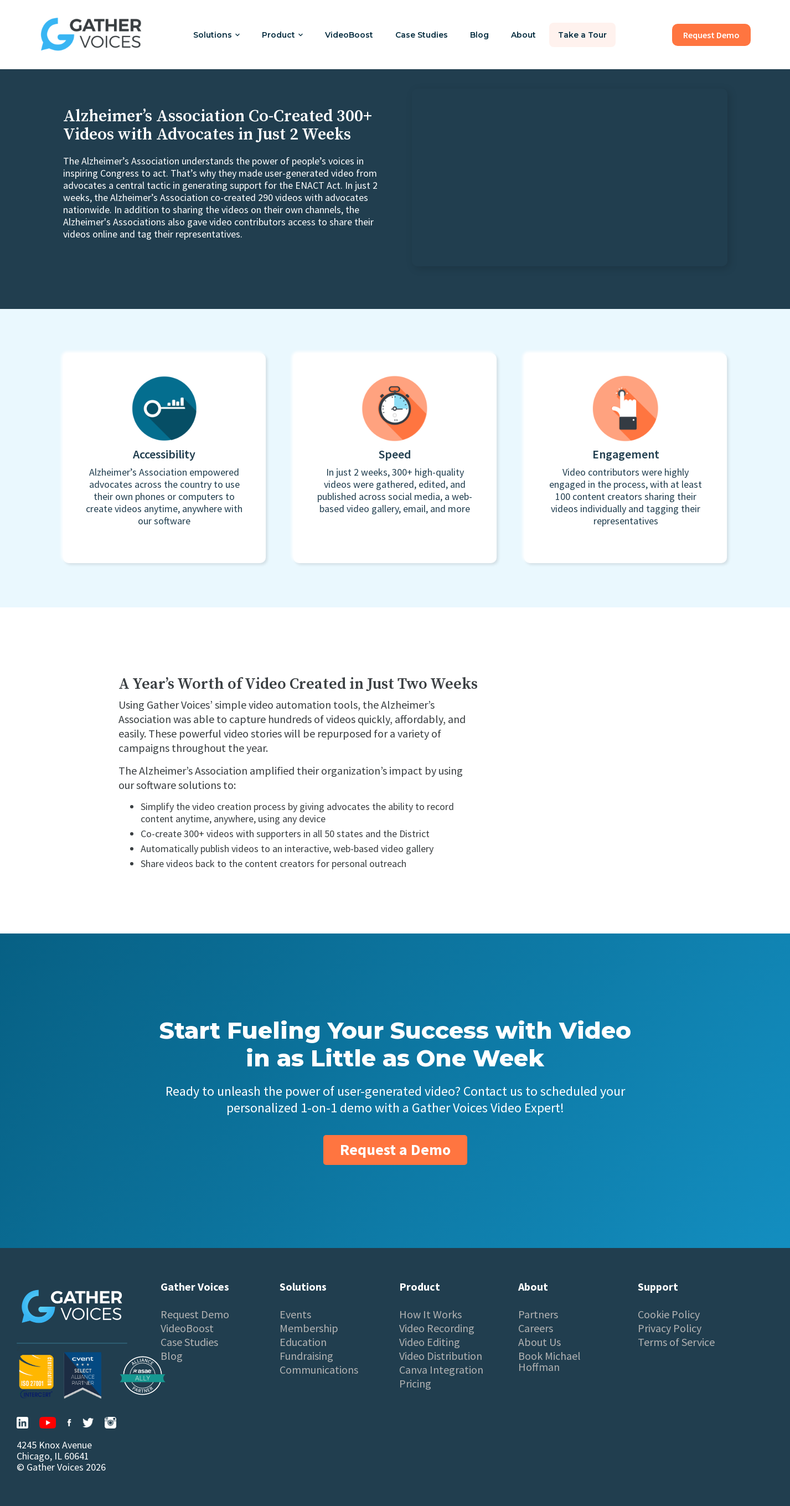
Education (303, 1342)
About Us (539, 1342)
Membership (309, 1328)
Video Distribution (440, 1355)
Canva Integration (441, 1369)
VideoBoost (349, 35)
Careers (535, 1328)
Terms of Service (676, 1342)
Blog (479, 35)
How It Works (430, 1314)
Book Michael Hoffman (549, 1361)
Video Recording (436, 1328)
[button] (216, 35)
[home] (91, 34)
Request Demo (195, 1314)
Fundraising (306, 1355)
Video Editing (429, 1342)
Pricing (415, 1383)
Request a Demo (395, 1149)
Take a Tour (582, 35)
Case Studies (421, 35)
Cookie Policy (669, 1314)
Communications (319, 1369)
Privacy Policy (669, 1328)
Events (295, 1314)
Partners (538, 1314)
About (523, 35)
